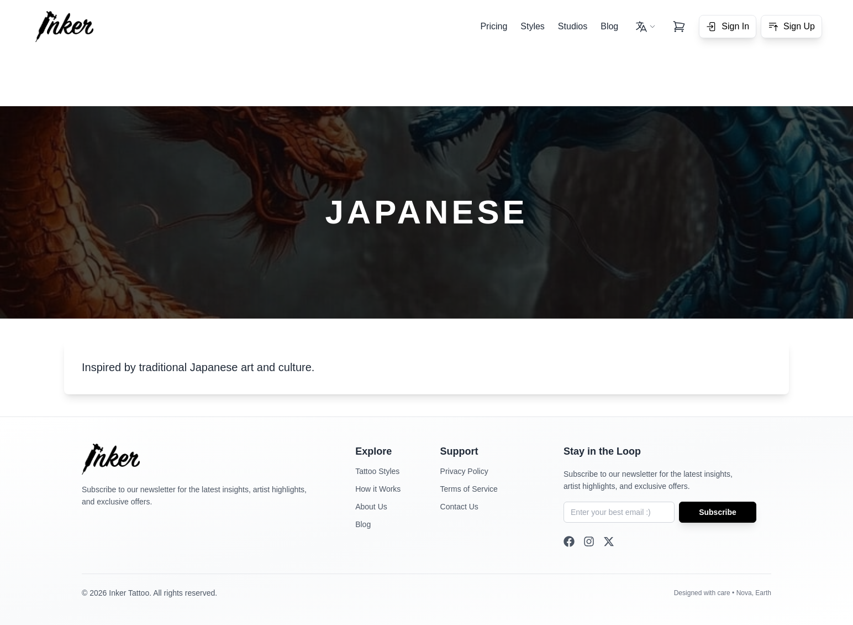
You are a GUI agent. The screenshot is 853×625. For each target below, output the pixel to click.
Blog (609, 26)
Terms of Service (469, 489)
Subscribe (717, 512)
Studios (572, 26)
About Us (371, 506)
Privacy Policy (464, 471)
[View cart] (679, 26)
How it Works (378, 489)
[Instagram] (588, 541)
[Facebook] (569, 541)
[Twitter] (608, 541)
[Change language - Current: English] (645, 27)
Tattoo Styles (377, 471)
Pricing (493, 26)
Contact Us (459, 506)
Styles (532, 26)
